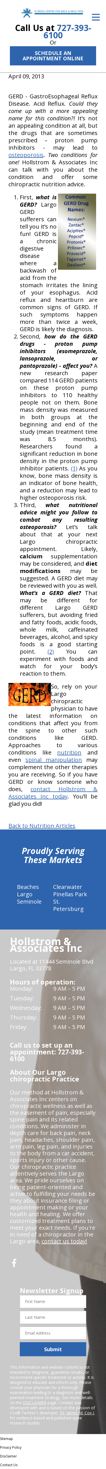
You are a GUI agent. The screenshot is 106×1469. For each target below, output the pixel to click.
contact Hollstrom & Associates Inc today (53, 792)
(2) (50, 651)
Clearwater (67, 887)
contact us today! (64, 1241)
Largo (25, 894)
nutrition (69, 752)
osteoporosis (26, 155)
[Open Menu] (95, 17)
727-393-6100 (67, 31)
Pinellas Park (70, 894)
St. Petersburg (68, 905)
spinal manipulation (53, 760)
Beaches (28, 887)
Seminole (29, 901)
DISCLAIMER (34, 1402)
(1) (74, 468)
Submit (53, 1349)
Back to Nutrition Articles (41, 825)
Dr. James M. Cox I (77, 1412)
